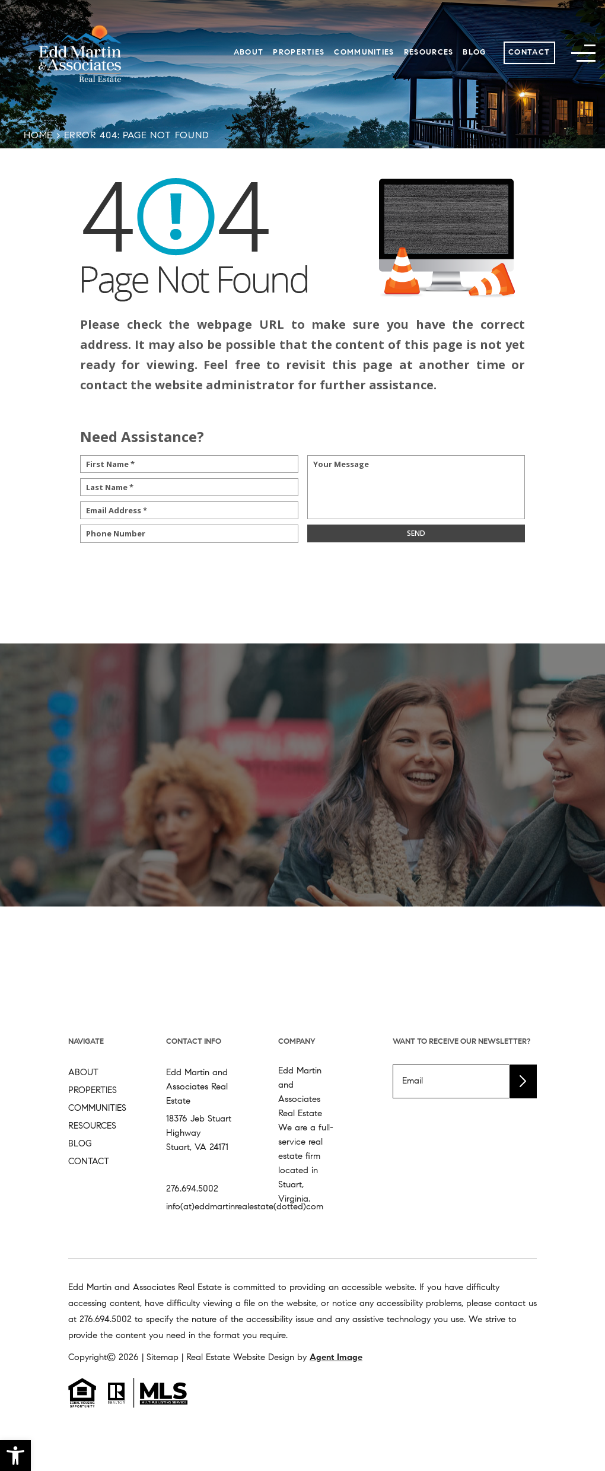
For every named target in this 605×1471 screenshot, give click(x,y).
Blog (474, 52)
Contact (529, 52)
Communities (364, 52)
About (249, 52)
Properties (298, 52)
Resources (429, 52)
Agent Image (336, 1358)
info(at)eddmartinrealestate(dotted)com (244, 1207)
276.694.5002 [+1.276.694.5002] (192, 1189)
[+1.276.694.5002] (105, 1320)
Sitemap (163, 1358)
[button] (15, 1455)
